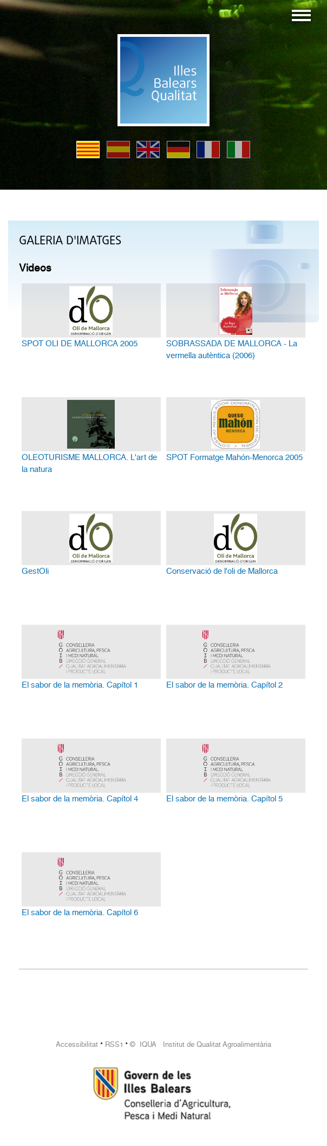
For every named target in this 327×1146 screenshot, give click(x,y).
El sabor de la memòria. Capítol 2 (224, 685)
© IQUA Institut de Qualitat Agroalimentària (200, 1044)
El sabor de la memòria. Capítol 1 (80, 685)
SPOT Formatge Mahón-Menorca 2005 (234, 457)
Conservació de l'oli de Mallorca (222, 571)
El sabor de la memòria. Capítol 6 (80, 912)
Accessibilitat (77, 1044)
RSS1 (114, 1044)
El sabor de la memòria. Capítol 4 (80, 799)
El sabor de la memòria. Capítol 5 (224, 799)
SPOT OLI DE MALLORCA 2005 (80, 343)
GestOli (35, 571)
